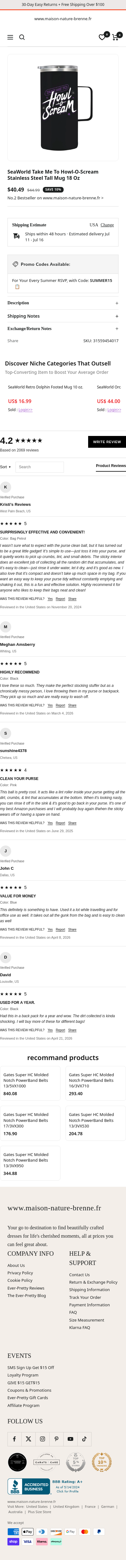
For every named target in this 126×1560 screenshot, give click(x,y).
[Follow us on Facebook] (14, 1439)
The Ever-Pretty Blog (26, 1295)
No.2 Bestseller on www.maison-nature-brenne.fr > (55, 198)
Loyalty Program (22, 1375)
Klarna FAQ (79, 1327)
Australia (15, 1511)
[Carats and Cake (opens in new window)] (47, 1462)
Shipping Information (89, 1289)
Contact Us (79, 1274)
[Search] (22, 37)
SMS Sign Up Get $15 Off (30, 1367)
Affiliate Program (23, 1405)
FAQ (73, 1312)
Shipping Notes (23, 316)
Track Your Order (85, 1297)
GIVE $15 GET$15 (23, 1382)
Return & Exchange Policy (93, 1282)
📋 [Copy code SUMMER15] (17, 286)
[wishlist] (102, 37)
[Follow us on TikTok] (84, 1439)
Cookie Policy (19, 1280)
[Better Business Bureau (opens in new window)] (46, 1486)
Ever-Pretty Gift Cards (27, 1397)
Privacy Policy (20, 1273)
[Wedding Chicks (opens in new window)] (17, 1462)
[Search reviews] (40, 467)
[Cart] (115, 37)
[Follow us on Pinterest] (56, 1439)
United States (36, 1506)
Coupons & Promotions (29, 1390)
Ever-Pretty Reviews (25, 1288)
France (90, 1506)
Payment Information (89, 1305)
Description (18, 303)
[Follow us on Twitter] (28, 1439)
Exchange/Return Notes (29, 328)
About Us (16, 1265)
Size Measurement (86, 1320)
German (107, 1506)
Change (107, 225)
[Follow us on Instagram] (42, 1439)
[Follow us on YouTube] (70, 1439)
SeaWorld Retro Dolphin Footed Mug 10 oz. (45, 387)
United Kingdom (66, 1506)
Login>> (26, 409)
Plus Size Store (39, 1511)
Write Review (107, 442)
